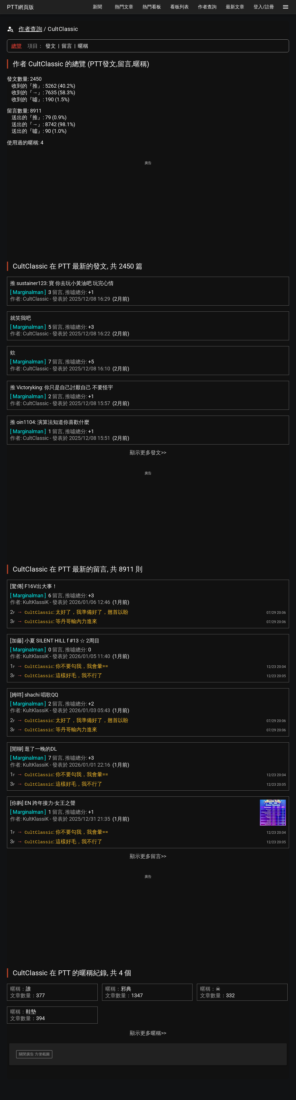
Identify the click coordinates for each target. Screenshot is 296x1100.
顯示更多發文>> (148, 452)
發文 (50, 46)
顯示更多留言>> (148, 856)
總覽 (16, 46)
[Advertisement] (148, 207)
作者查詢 (30, 28)
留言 (67, 46)
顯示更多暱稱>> (148, 1033)
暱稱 (83, 46)
